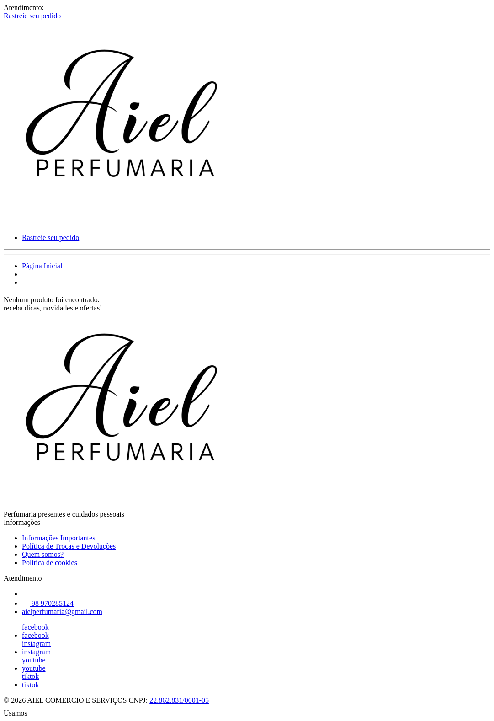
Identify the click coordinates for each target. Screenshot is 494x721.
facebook (35, 627)
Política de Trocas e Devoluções (69, 546)
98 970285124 (48, 603)
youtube (34, 660)
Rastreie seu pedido (32, 16)
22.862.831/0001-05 (179, 700)
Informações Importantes (58, 538)
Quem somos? (43, 554)
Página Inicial (42, 266)
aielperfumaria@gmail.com (62, 611)
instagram (36, 643)
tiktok (30, 676)
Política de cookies (49, 562)
